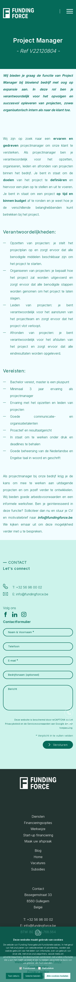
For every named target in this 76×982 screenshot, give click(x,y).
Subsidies (38, 869)
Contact (38, 889)
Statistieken (48, 968)
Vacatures (38, 863)
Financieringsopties (38, 823)
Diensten (38, 816)
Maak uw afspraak (38, 841)
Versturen (60, 744)
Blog (38, 851)
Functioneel (29, 968)
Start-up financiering (38, 835)
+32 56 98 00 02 (29, 587)
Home (38, 857)
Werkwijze (38, 829)
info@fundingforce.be (32, 594)
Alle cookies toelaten (57, 976)
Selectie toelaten (33, 976)
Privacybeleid (12, 723)
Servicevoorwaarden (38, 723)
